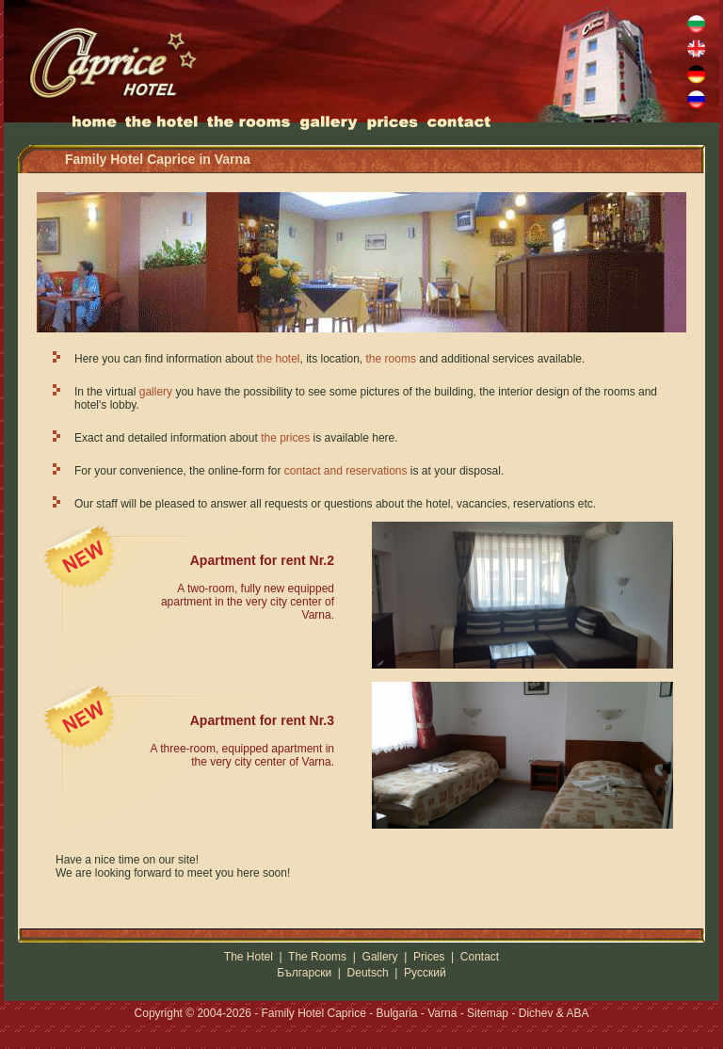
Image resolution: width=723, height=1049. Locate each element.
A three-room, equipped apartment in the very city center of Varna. (242, 755)
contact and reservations (346, 470)
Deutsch (368, 972)
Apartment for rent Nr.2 (262, 560)
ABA (577, 1013)
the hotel (277, 358)
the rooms (391, 358)
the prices (285, 437)
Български (304, 972)
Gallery (380, 956)
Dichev (536, 1013)
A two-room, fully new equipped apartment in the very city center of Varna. (247, 601)
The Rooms (317, 956)
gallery (155, 391)
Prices (428, 956)
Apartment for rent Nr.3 (262, 720)
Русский (425, 972)
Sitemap (487, 1013)
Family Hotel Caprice (313, 1013)
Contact (479, 956)
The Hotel (248, 956)
